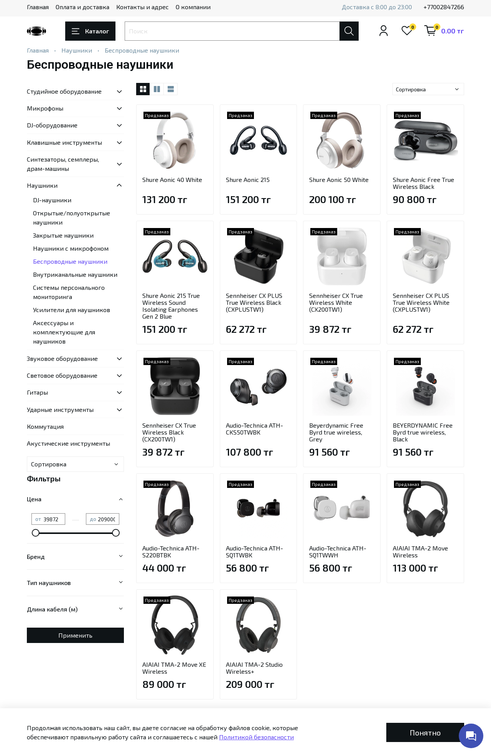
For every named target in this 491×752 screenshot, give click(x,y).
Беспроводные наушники (70, 261)
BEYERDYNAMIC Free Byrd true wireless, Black (423, 432)
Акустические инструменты (68, 443)
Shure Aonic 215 (248, 179)
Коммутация (45, 426)
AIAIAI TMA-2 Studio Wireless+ (254, 668)
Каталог (90, 31)
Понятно (425, 732)
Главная (38, 6)
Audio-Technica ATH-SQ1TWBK (254, 551)
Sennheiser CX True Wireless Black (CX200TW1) (169, 432)
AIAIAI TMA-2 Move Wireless (420, 551)
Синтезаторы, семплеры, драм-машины (63, 163)
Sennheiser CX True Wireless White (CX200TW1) (336, 302)
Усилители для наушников (71, 309)
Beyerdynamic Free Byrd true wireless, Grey (336, 432)
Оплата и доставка (82, 6)
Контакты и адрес (142, 6)
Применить (75, 635)
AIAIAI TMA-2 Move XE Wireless (174, 668)
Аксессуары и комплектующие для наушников (64, 332)
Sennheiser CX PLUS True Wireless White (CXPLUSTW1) (421, 302)
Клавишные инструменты (64, 142)
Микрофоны (45, 108)
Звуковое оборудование (62, 358)
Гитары (37, 392)
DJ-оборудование (52, 125)
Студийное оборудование (64, 91)
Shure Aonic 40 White (172, 179)
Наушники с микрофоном (71, 248)
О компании (193, 6)
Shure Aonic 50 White (339, 179)
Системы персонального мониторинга (69, 292)
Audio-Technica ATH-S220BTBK (170, 551)
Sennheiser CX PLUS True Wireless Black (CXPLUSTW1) (254, 302)
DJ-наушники (52, 199)
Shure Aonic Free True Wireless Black (423, 183)
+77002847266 (443, 6)
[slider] (35, 533)
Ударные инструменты (60, 409)
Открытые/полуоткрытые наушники (71, 217)
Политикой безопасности (256, 736)
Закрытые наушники (63, 235)
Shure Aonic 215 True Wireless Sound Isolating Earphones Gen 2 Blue (171, 306)
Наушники (76, 50)
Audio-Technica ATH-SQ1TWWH (337, 551)
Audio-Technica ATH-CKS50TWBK (254, 428)
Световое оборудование (62, 375)
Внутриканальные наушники (75, 274)
